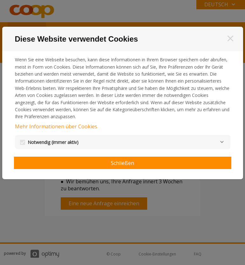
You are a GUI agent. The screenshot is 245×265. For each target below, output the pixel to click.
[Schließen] (230, 38)
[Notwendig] (222, 142)
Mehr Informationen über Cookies (56, 126)
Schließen (122, 163)
